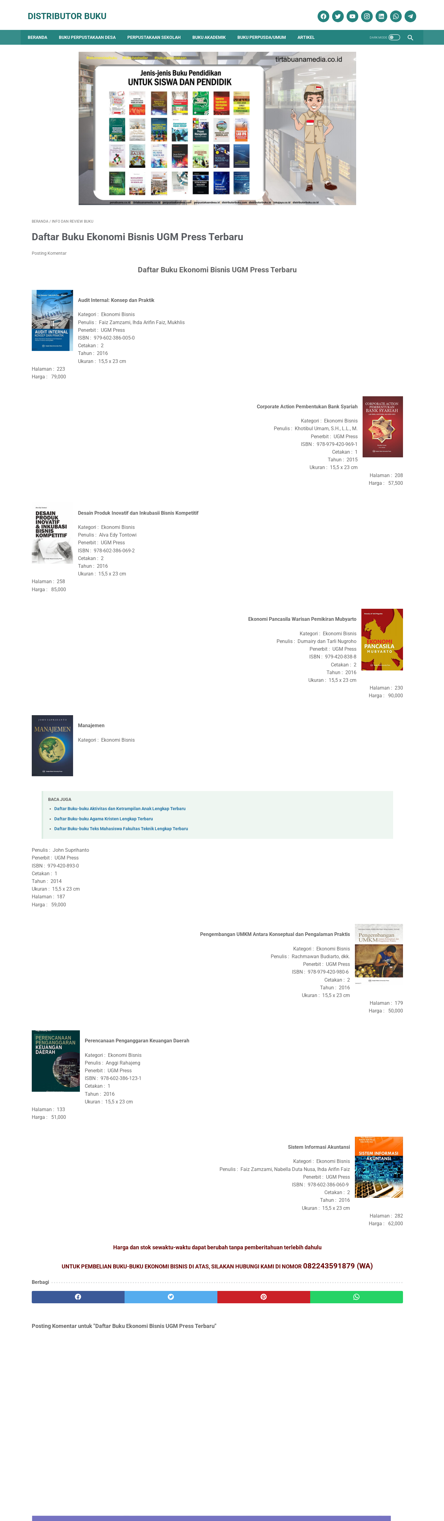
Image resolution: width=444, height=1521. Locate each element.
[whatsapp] (391, 10)
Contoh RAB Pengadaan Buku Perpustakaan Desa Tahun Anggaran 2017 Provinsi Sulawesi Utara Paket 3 (355, 303)
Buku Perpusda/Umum (265, 27)
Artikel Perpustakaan (342, 658)
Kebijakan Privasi (162, 1498)
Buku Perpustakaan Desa (91, 27)
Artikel (310, 27)
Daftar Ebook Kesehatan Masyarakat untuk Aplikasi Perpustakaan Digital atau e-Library (359, 472)
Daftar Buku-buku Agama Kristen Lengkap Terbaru (103, 801)
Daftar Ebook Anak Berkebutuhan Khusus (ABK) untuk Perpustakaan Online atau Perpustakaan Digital (360, 426)
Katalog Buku (335, 712)
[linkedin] (376, 10)
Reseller (252, 1498)
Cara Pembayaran (331, 1498)
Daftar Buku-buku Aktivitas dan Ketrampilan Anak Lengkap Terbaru (120, 791)
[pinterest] (192, 1288)
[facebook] (318, 10)
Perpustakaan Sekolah (158, 27)
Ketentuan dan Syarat (287, 1498)
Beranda (41, 27)
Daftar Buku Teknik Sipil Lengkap (351, 227)
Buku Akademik (213, 27)
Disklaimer (130, 1498)
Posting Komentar (49, 235)
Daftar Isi (194, 1498)
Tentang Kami (101, 1498)
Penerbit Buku (336, 723)
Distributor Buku (71, 10)
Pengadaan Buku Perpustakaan (355, 734)
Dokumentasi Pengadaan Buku (353, 679)
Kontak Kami (69, 1498)
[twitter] (333, 10)
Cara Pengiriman (371, 1498)
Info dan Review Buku (346, 701)
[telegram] (405, 10)
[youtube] (347, 10)
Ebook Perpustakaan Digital (351, 690)
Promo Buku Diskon (341, 745)
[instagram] (362, 10)
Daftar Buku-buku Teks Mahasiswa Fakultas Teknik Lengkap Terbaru (121, 811)
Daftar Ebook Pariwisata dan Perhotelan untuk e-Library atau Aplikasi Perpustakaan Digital (358, 519)
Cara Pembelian (224, 1498)
